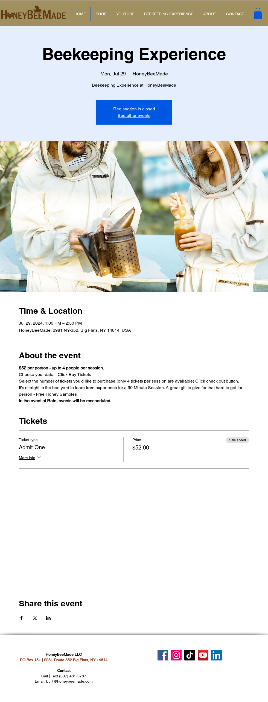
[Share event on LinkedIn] (48, 618)
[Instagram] (176, 655)
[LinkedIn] (216, 655)
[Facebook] (163, 655)
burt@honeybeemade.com (69, 681)
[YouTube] (203, 655)
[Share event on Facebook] (21, 618)
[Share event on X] (34, 618)
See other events (134, 115)
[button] (258, 13)
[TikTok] (189, 655)
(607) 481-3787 (72, 676)
